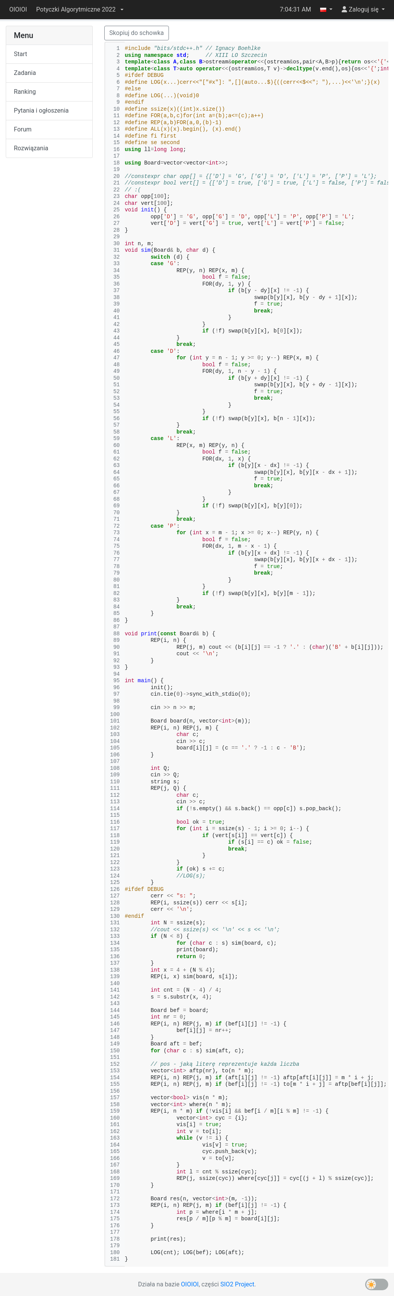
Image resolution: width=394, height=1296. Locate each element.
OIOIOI (18, 9)
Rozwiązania (31, 148)
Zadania (25, 72)
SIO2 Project (237, 1284)
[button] (80, 9)
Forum (23, 129)
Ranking (25, 91)
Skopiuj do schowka (136, 33)
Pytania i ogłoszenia (41, 110)
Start (20, 54)
